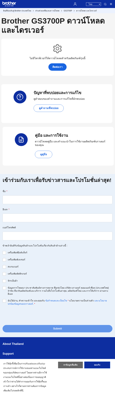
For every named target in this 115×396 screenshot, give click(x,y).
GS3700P (68, 11)
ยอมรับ (97, 366)
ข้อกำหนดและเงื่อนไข (56, 300)
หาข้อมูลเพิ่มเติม (70, 366)
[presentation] (27, 315)
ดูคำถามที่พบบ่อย (48, 108)
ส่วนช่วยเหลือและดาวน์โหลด (47, 11)
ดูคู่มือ (43, 154)
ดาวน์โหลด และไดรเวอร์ (86, 11)
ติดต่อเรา (57, 67)
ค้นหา (105, 4)
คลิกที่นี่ (19, 390)
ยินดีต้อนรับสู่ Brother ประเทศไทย (17, 11)
